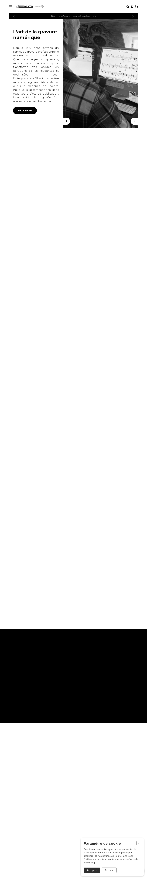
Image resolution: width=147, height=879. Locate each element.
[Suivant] (134, 121)
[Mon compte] (132, 6)
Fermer (109, 870)
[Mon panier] (136, 6)
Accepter (92, 870)
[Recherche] (127, 6)
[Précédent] (14, 16)
